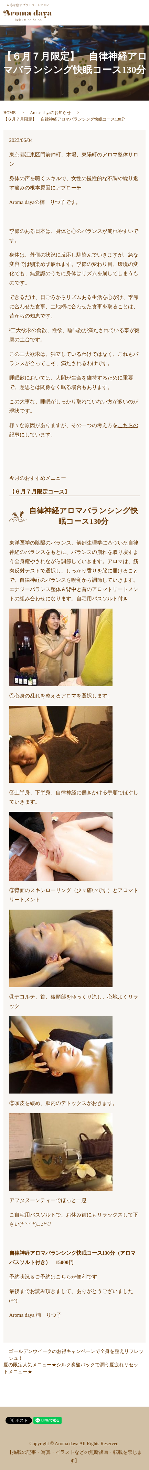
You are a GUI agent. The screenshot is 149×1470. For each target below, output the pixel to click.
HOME (9, 112)
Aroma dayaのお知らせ (50, 112)
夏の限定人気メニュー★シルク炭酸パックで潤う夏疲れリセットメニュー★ (70, 1368)
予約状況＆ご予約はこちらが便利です (53, 1277)
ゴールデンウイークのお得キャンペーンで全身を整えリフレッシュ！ (76, 1355)
